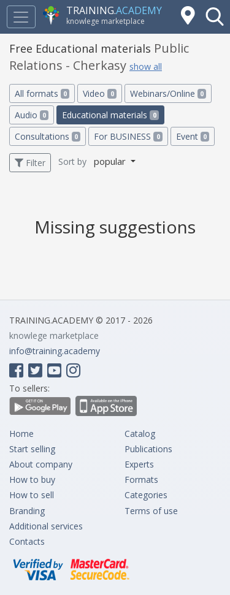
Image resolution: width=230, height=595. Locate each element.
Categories (146, 495)
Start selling (32, 449)
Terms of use (151, 511)
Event (192, 136)
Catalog (140, 433)
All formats (42, 93)
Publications (148, 449)
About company (40, 464)
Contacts (27, 541)
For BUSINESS (128, 136)
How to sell (31, 495)
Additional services (46, 526)
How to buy (32, 479)
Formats (141, 479)
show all (145, 66)
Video (99, 93)
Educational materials (110, 115)
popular (111, 161)
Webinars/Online (168, 93)
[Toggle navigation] (21, 17)
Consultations (47, 136)
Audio (31, 115)
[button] (214, 16)
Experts (139, 464)
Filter (30, 163)
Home (21, 433)
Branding (27, 511)
